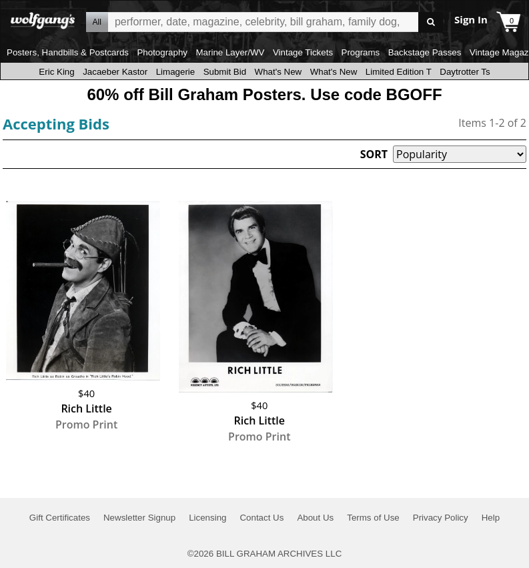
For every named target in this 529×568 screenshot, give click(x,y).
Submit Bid (224, 72)
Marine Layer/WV (229, 52)
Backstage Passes (425, 52)
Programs (361, 52)
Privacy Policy (440, 518)
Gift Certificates (59, 518)
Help (491, 518)
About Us (315, 518)
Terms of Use (373, 518)
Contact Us (261, 518)
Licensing (207, 518)
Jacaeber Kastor (115, 72)
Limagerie (175, 72)
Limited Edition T (399, 72)
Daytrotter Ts (465, 72)
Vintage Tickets (303, 52)
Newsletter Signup (139, 518)
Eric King (56, 72)
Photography (162, 52)
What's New (278, 72)
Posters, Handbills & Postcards (68, 52)
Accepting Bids (56, 123)
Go (430, 22)
